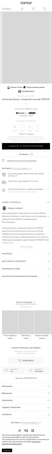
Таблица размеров (26, 121)
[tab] (26, 302)
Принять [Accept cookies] (7, 450)
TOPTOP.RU (26, 3)
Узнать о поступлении (26, 146)
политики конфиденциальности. (21, 443)
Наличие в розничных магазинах (22, 160)
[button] (21, 81)
